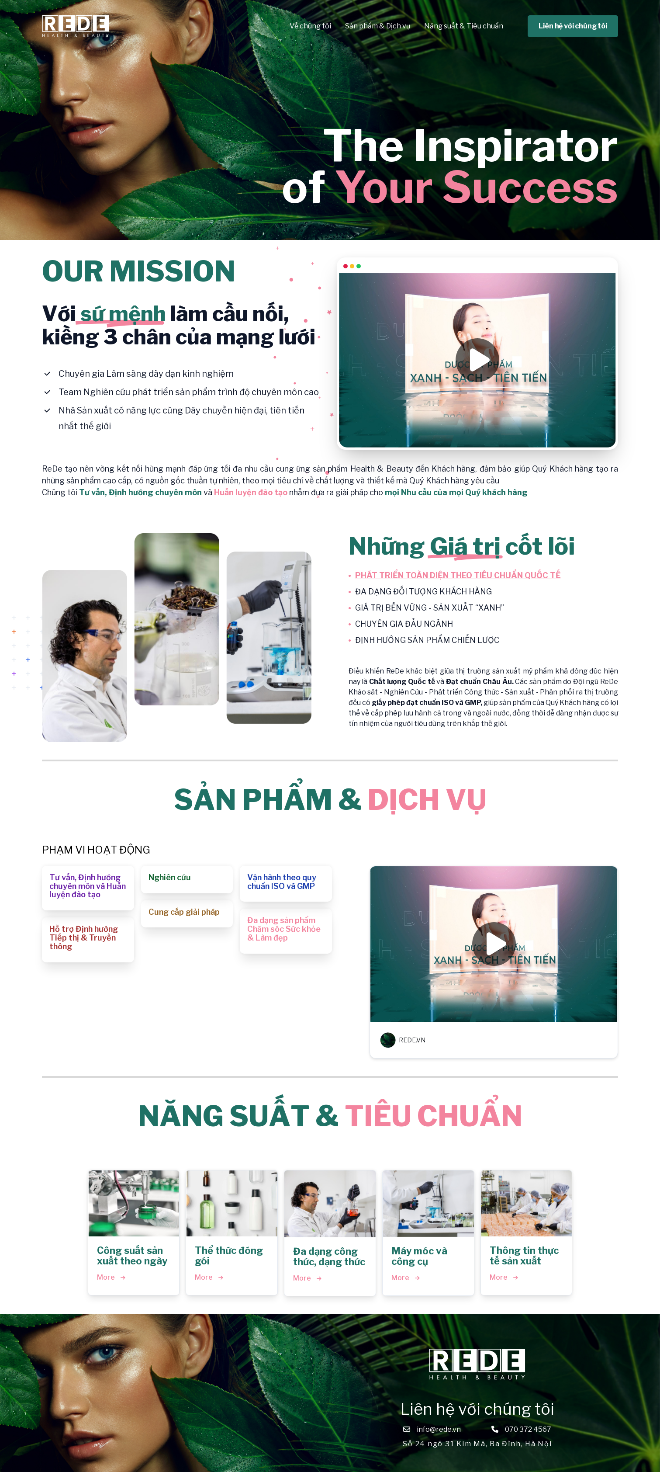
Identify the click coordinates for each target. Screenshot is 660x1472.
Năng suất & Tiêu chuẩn (463, 26)
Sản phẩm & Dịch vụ (377, 26)
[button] (88, 888)
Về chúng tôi (310, 26)
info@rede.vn (439, 1429)
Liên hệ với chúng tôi (573, 26)
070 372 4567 (528, 1429)
